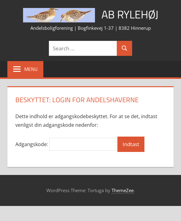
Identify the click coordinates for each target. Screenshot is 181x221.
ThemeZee (123, 190)
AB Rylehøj (129, 14)
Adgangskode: (65, 144)
